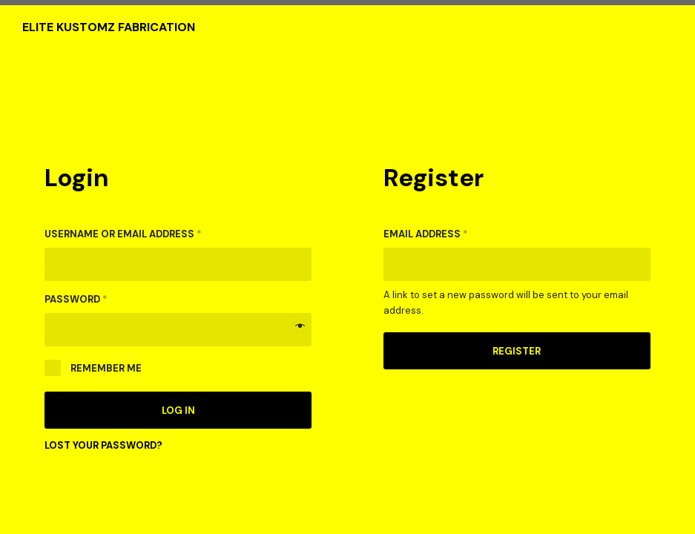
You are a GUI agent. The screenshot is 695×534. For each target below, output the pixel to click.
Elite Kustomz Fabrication (108, 27)
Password (76, 299)
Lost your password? (103, 445)
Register (517, 351)
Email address (425, 234)
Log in (178, 410)
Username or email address (123, 234)
